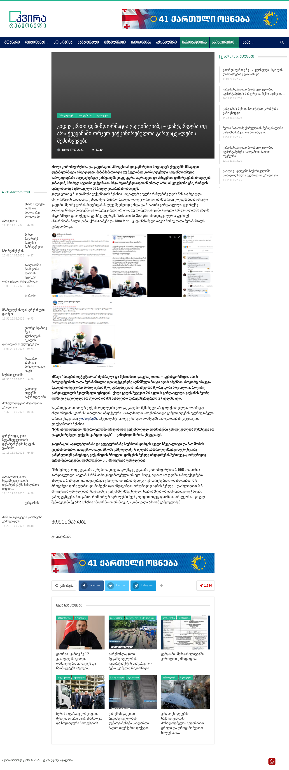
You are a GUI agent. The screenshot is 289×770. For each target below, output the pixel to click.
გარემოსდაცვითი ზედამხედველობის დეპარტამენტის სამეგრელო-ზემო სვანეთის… (254, 91)
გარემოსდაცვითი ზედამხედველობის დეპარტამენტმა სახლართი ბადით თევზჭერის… (248, 152)
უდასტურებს (88, 418)
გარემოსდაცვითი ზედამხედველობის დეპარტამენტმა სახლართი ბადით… (20, 346)
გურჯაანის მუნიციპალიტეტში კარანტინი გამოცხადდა (250, 110)
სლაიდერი (102, 115)
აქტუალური (166, 43)
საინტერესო (223, 43)
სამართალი (88, 43)
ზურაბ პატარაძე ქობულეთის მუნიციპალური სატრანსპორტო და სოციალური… (253, 130)
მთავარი (12, 43)
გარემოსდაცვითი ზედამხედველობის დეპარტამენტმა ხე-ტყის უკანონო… (18, 306)
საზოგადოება (194, 43)
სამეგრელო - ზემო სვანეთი (140, 618)
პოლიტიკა (63, 43)
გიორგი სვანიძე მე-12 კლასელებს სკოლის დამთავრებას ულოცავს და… (253, 72)
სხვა (246, 43)
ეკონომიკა (141, 43)
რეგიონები (35, 43)
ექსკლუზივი (115, 43)
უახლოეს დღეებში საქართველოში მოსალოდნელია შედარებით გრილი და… (252, 173)
